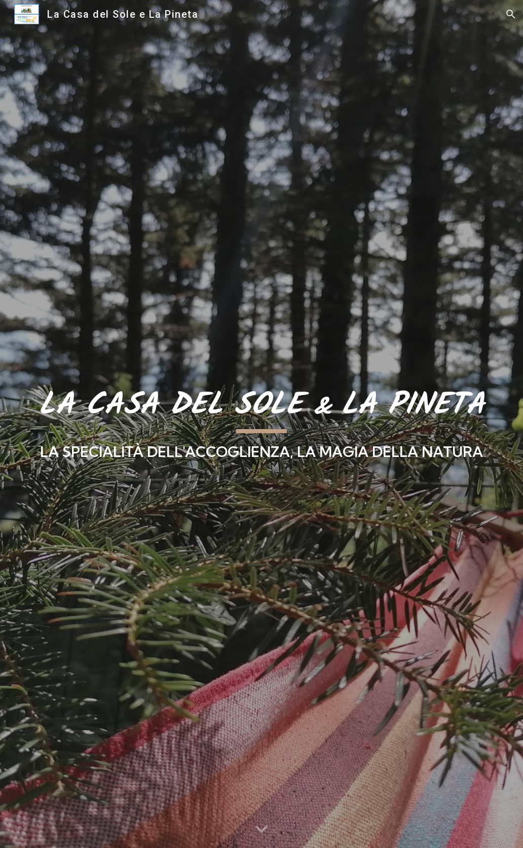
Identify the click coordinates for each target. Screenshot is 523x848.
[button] (511, 14)
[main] (261, 424)
